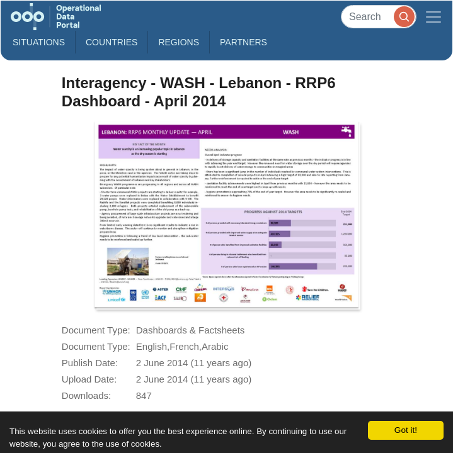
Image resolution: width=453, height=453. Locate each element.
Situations (39, 42)
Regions (178, 42)
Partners (243, 42)
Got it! (405, 430)
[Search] (378, 16)
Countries (111, 42)
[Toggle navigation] (433, 17)
